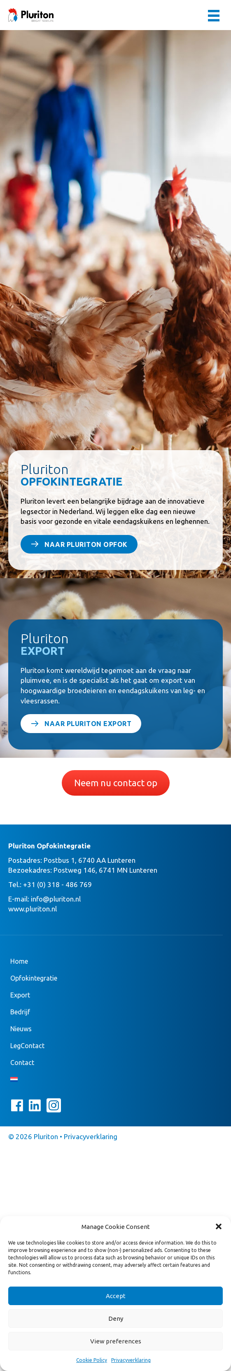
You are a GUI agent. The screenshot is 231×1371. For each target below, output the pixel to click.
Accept (116, 1295)
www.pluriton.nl (32, 909)
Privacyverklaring (131, 1360)
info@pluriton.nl (56, 899)
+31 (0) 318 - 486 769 (57, 884)
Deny (115, 1318)
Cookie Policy (91, 1360)
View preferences (115, 1341)
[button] (219, 1226)
